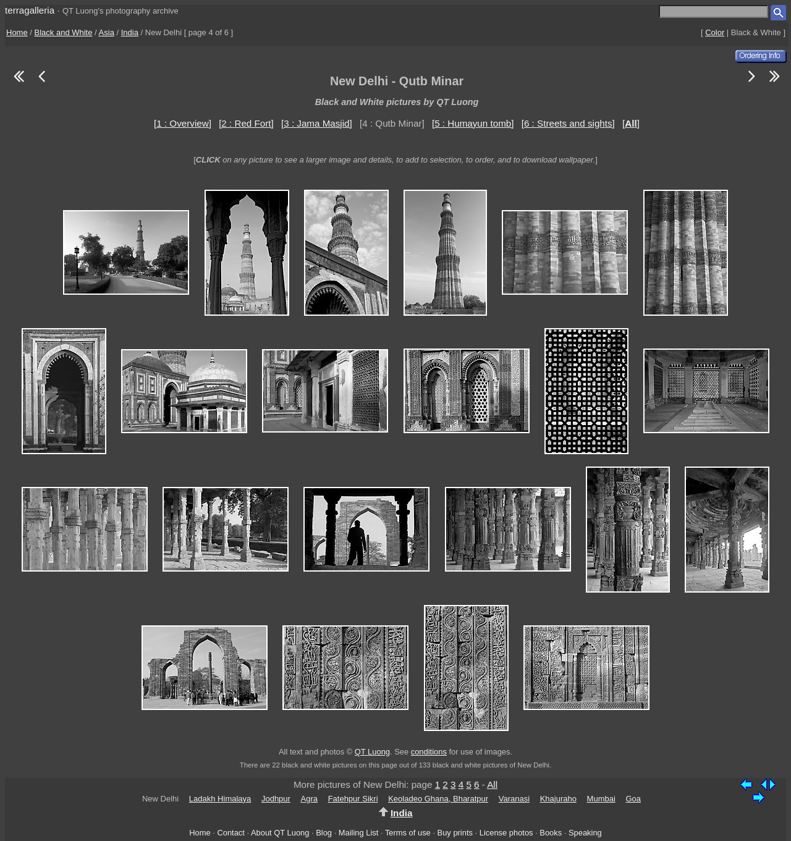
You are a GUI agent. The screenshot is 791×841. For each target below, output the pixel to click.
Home (17, 32)
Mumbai (601, 798)
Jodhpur (275, 798)
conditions (429, 751)
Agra (309, 798)
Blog (324, 832)
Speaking (585, 832)
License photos (506, 832)
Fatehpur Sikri (353, 798)
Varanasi (514, 798)
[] (631, 123)
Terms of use (408, 832)
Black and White (64, 32)
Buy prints (455, 832)
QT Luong (372, 751)
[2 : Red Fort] (246, 123)
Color (714, 32)
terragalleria (29, 10)
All (492, 784)
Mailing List (359, 832)
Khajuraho (558, 798)
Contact (230, 832)
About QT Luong (280, 832)
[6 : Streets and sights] (568, 123)
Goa (633, 798)
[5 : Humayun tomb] (473, 123)
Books (550, 832)
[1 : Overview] (182, 123)
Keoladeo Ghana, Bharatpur (438, 798)
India (129, 32)
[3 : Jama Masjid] (316, 123)
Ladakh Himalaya (220, 798)
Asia (106, 32)
